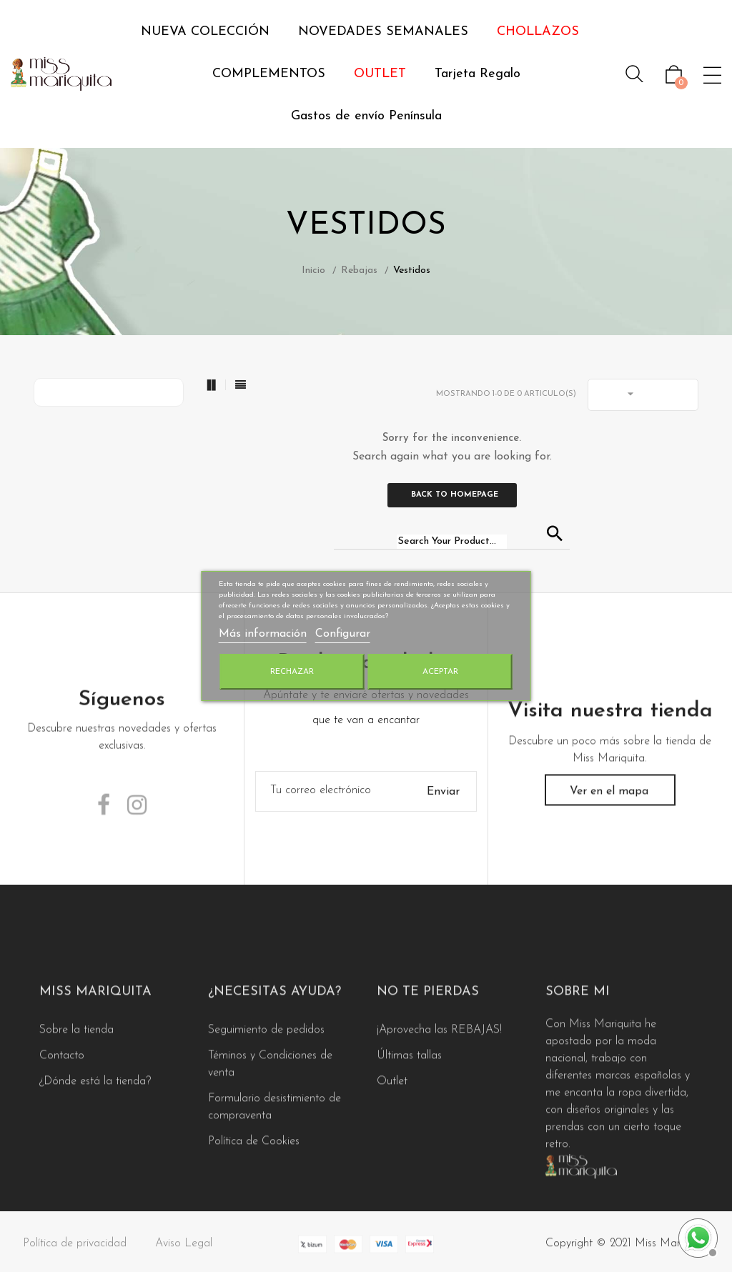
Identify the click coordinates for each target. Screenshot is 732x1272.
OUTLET (380, 74)
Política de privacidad (75, 1251)
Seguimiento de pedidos (266, 1113)
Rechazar (292, 671)
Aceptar (440, 671)
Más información (263, 634)
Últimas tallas (409, 1139)
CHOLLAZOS (538, 32)
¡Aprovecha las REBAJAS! (439, 1113)
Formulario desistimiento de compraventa (274, 1190)
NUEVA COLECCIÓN (205, 32)
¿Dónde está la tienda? (95, 1165)
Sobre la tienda (76, 1113)
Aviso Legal (183, 1251)
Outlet (392, 1165)
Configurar (342, 634)
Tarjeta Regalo (477, 74)
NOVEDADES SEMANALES (383, 32)
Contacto (61, 1139)
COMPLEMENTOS (268, 74)
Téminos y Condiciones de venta (270, 1147)
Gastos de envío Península (366, 116)
